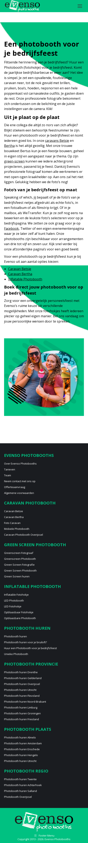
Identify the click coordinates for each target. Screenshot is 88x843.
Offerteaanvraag (14, 487)
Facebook (11, 228)
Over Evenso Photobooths (20, 463)
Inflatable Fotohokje (16, 594)
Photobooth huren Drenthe (21, 672)
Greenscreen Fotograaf (18, 553)
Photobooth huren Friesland (21, 719)
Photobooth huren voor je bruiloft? (25, 642)
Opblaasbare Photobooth (20, 618)
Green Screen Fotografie (19, 564)
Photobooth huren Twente (20, 779)
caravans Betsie (57, 140)
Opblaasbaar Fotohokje (18, 612)
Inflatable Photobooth (25, 279)
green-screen (14, 161)
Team (7, 475)
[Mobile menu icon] (80, 6)
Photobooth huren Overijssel (22, 684)
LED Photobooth (14, 600)
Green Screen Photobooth (20, 570)
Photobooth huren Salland (20, 791)
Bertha (9, 145)
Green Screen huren (17, 576)
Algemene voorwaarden (19, 493)
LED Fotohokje (12, 606)
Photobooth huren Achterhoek (23, 785)
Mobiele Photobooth (16, 529)
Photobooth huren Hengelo (21, 755)
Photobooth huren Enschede (22, 749)
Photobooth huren (15, 636)
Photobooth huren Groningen (22, 713)
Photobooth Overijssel (18, 797)
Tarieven (9, 469)
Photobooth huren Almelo (20, 737)
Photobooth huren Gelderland (23, 678)
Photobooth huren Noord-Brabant (25, 701)
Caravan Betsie (19, 269)
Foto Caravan (12, 523)
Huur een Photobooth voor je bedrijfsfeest (30, 648)
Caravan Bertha (20, 274)
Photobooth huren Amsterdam (23, 743)
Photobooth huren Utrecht (20, 690)
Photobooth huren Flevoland (22, 696)
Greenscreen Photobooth (20, 559)
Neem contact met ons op (19, 481)
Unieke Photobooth (16, 654)
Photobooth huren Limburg (20, 707)
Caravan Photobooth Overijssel (23, 534)
